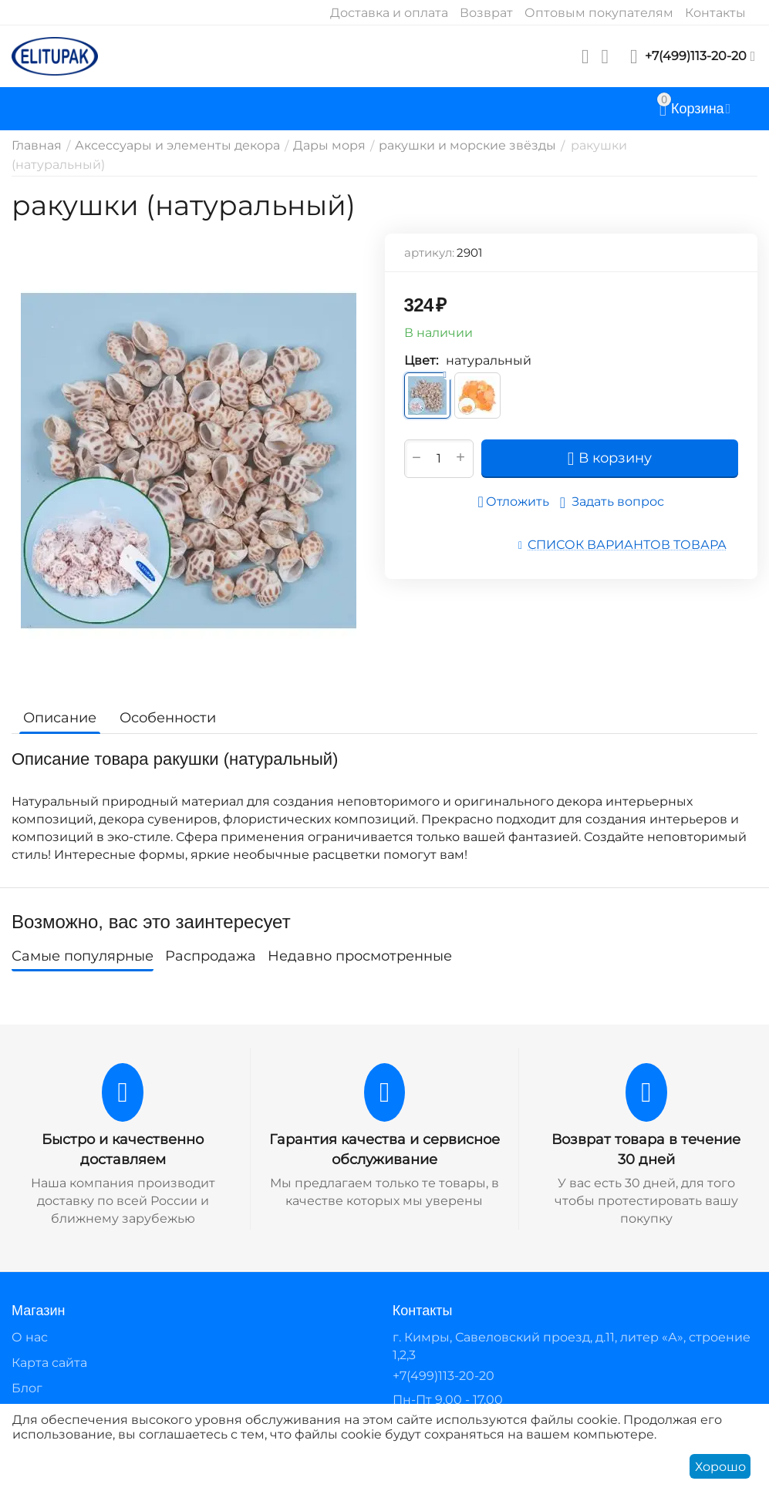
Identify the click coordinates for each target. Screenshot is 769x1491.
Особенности (168, 717)
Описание (59, 717)
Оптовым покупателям (598, 12)
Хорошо (720, 1466)
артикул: (429, 252)
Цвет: (421, 360)
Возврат (486, 12)
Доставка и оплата (389, 12)
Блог (27, 1388)
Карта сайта (49, 1362)
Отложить (512, 502)
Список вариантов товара (627, 544)
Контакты (715, 12)
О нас (30, 1337)
